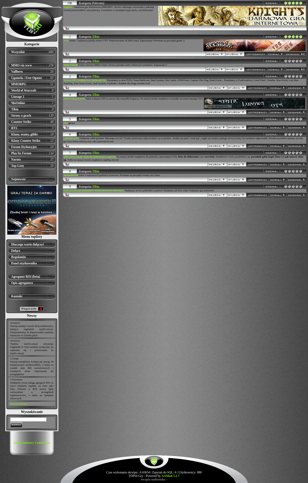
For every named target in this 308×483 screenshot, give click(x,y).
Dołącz (15, 250)
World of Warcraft (23, 90)
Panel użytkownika (24, 263)
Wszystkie (18, 52)
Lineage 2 (17, 96)
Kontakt (16, 296)
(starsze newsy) (18, 403)
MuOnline (18, 103)
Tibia (14, 109)
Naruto (16, 159)
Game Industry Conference (32, 442)
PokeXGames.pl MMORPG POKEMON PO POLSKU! (93, 190)
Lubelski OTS (71, 138)
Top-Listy (17, 165)
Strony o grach (21, 115)
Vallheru (17, 71)
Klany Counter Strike (25, 140)
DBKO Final (70, 64)
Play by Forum (21, 153)
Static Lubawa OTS (74, 98)
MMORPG (18, 84)
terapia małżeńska (153, 479)
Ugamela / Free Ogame (26, 77)
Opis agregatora (22, 282)
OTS (66, 40)
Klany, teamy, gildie (24, 134)
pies (65, 122)
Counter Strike (21, 121)
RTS (14, 128)
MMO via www (21, 65)
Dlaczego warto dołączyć (27, 244)
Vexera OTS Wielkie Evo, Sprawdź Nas (84, 80)
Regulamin (18, 257)
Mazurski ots (70, 175)
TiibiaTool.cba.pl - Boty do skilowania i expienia (89, 156)
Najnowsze (18, 179)
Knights (67, 6)
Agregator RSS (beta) (25, 276)
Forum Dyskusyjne (24, 147)
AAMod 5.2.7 (171, 476)
